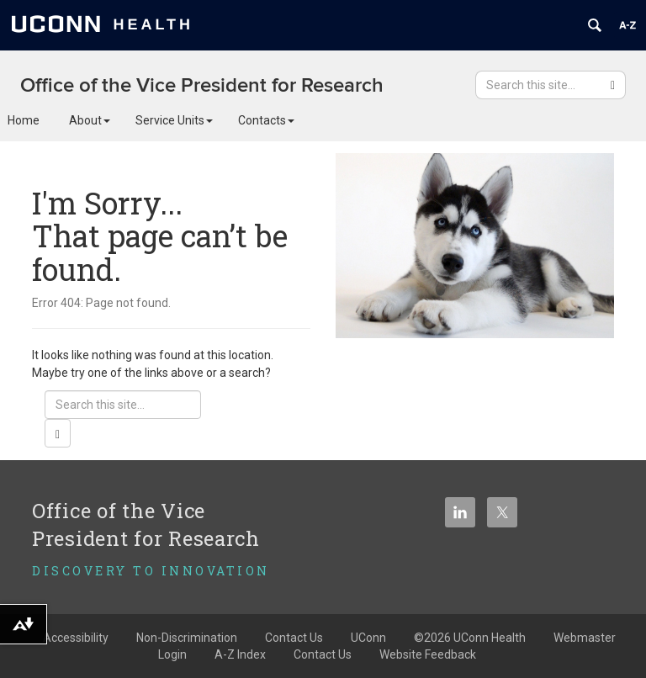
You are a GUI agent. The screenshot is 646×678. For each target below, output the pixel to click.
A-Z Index (240, 654)
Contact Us (323, 654)
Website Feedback (427, 654)
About (89, 120)
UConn (368, 637)
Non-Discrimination (186, 637)
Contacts (266, 120)
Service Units (174, 120)
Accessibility (76, 637)
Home (24, 120)
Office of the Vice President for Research (202, 85)
